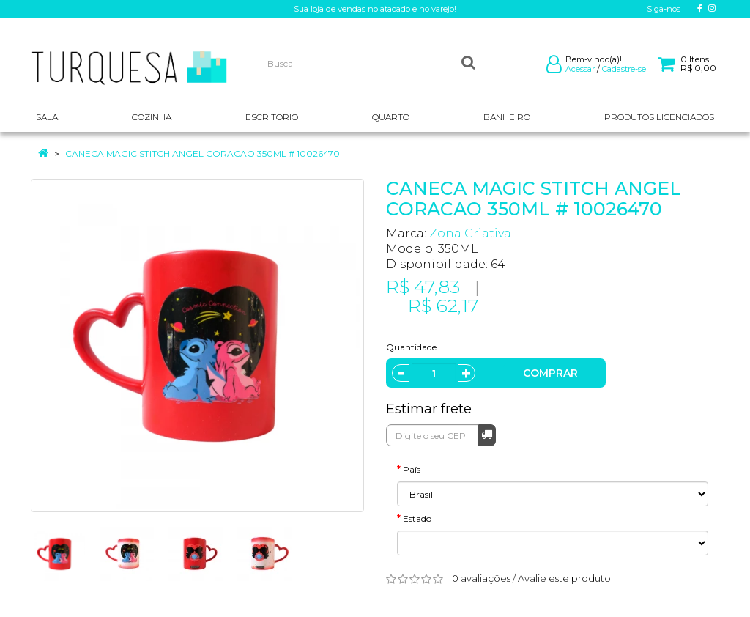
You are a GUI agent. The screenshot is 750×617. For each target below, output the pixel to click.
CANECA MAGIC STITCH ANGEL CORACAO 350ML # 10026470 (202, 153)
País (411, 469)
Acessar (580, 69)
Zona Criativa (470, 233)
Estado (417, 518)
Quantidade (411, 346)
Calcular (486, 434)
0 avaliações (481, 578)
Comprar (550, 373)
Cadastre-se (624, 69)
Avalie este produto (564, 578)
